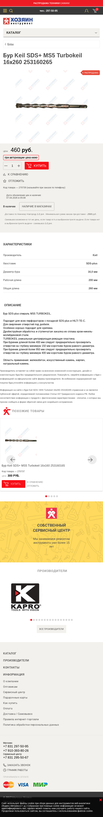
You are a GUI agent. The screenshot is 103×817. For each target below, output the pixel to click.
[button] (18, 166)
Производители (16, 660)
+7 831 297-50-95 (15, 746)
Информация (13, 674)
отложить (16, 181)
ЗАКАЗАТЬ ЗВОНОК (16, 765)
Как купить (10, 703)
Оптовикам (10, 686)
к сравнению (18, 174)
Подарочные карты (15, 697)
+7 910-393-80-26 (16, 750)
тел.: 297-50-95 (48, 10)
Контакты (11, 667)
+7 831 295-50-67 (15, 757)
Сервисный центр (14, 692)
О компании (10, 681)
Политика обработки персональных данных (31, 724)
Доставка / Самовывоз (17, 714)
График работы (15, 770)
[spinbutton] (12, 166)
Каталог (10, 653)
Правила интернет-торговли (21, 719)
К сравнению (35, 482)
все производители (51, 629)
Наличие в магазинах (37, 206)
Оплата (7, 708)
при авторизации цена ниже (21, 157)
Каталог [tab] (51, 32)
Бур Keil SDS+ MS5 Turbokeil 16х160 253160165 (33, 465)
